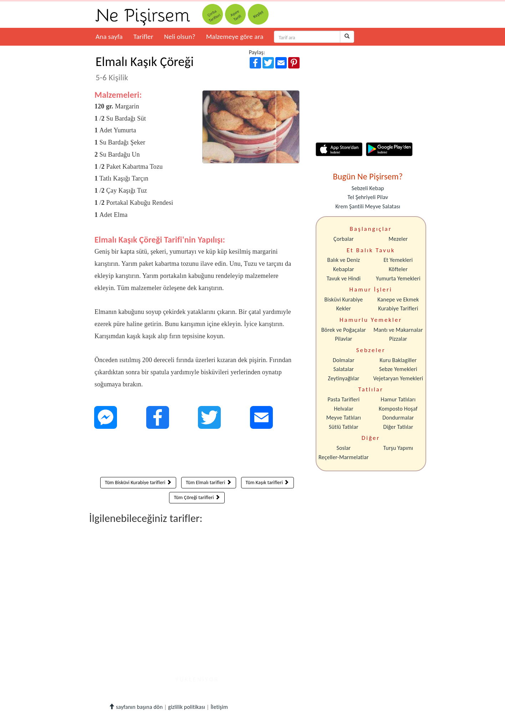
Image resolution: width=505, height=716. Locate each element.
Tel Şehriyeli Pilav (367, 197)
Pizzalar (398, 338)
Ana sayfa (109, 36)
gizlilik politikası (186, 707)
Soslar (343, 448)
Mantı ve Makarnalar (398, 329)
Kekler (343, 308)
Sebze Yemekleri (398, 369)
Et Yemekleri (398, 260)
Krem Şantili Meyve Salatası (367, 206)
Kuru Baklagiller (398, 360)
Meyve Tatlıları (343, 417)
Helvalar (343, 408)
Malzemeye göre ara (235, 36)
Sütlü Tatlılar (343, 426)
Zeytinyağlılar (343, 378)
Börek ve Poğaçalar (343, 329)
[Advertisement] (197, 454)
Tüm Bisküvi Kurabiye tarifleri (138, 482)
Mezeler (398, 238)
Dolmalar (343, 360)
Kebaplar (343, 269)
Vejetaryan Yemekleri (398, 378)
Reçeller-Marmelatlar (343, 457)
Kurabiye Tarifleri (398, 308)
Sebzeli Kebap (368, 188)
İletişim (219, 707)
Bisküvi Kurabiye (343, 299)
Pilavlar (343, 338)
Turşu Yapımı (398, 448)
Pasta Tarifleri (344, 399)
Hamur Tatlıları (398, 399)
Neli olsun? (179, 36)
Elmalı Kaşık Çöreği (145, 68)
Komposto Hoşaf (398, 408)
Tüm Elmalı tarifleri (208, 482)
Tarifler (143, 36)
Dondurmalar (398, 417)
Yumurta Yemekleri (398, 278)
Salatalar (343, 369)
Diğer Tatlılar (398, 426)
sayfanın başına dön (136, 707)
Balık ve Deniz (343, 260)
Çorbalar (343, 238)
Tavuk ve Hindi (344, 278)
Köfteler (398, 269)
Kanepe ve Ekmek (398, 299)
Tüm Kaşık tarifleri (267, 482)
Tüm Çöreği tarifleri (197, 497)
